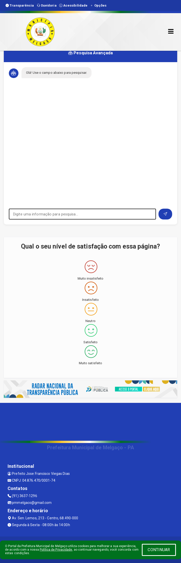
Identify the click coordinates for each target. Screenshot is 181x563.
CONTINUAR (159, 549)
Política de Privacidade (56, 549)
